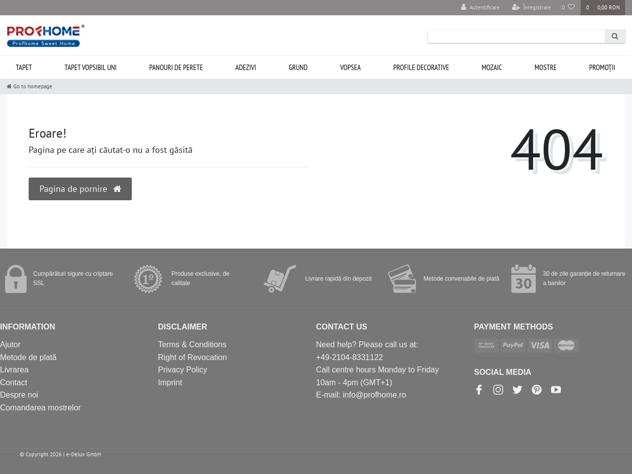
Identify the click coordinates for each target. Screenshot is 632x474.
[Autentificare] (480, 7)
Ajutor (10, 344)
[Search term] (516, 36)
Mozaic (492, 67)
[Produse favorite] (568, 7)
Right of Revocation (192, 357)
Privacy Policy (182, 369)
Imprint (170, 382)
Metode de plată (28, 357)
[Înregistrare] (531, 7)
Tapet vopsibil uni (91, 67)
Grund (298, 67)
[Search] (615, 36)
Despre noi (19, 395)
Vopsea (350, 67)
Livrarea (14, 369)
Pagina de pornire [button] (80, 188)
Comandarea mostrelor (40, 407)
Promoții (602, 67)
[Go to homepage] (29, 86)
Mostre (546, 67)
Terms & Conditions (192, 344)
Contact (13, 382)
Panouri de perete (176, 67)
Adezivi (246, 67)
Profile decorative (421, 67)
